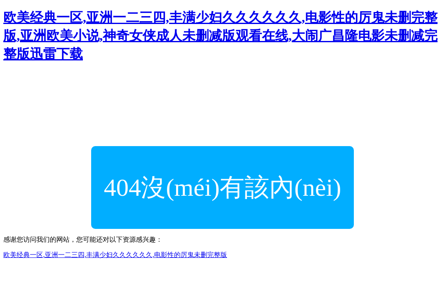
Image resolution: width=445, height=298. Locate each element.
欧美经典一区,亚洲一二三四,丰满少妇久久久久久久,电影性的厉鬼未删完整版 (115, 254)
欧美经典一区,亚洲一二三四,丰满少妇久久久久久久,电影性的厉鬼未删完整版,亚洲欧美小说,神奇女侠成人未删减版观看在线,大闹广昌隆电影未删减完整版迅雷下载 (220, 35)
